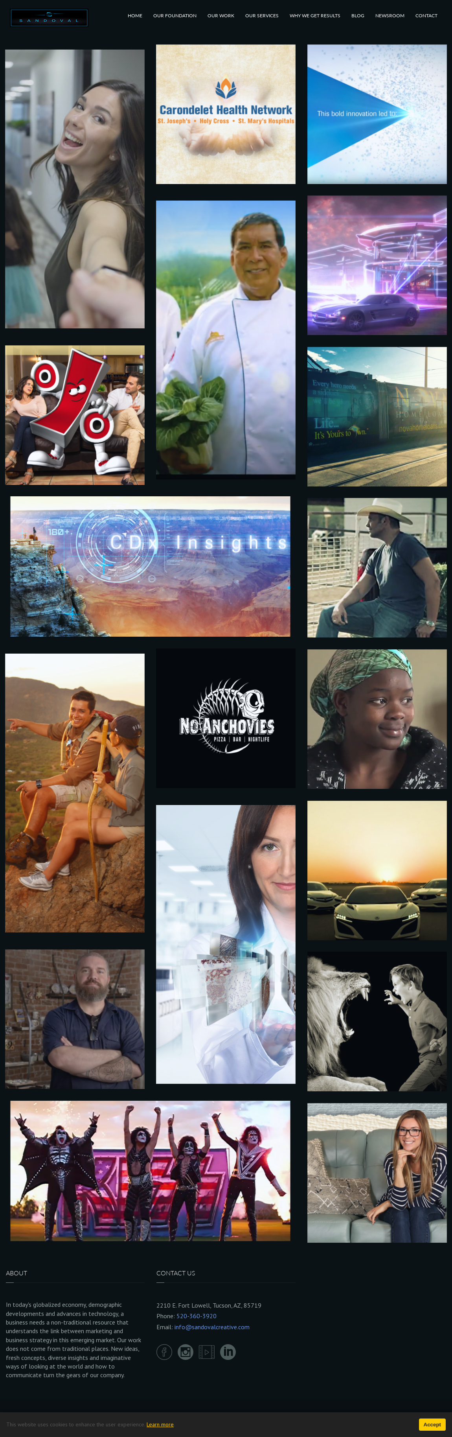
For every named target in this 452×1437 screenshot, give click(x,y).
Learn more (160, 1424)
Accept (432, 1425)
